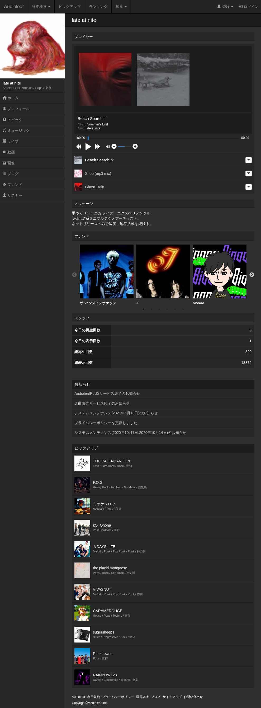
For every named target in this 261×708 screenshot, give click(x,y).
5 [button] (175, 309)
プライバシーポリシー (118, 697)
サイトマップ (172, 697)
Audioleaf (14, 6)
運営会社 (142, 697)
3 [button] (159, 309)
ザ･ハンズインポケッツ (107, 275)
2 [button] (151, 309)
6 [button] (183, 309)
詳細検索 (41, 6)
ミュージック (16, 130)
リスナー (12, 195)
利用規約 (93, 697)
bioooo (219, 275)
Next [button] (251, 275)
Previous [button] (74, 275)
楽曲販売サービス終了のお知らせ (102, 403)
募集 (121, 6)
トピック (12, 120)
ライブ (10, 141)
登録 (225, 6)
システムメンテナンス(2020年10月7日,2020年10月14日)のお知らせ (130, 432)
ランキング (98, 6)
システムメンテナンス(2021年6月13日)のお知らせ (116, 413)
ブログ (10, 174)
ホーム (10, 98)
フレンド (12, 184)
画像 (9, 163)
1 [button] (143, 309)
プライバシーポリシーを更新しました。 (107, 423)
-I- (163, 275)
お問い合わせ (193, 697)
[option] (107, 275)
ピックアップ (70, 6)
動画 (9, 152)
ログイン (248, 6)
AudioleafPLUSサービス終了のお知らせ (107, 393)
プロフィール (16, 109)
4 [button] (167, 309)
